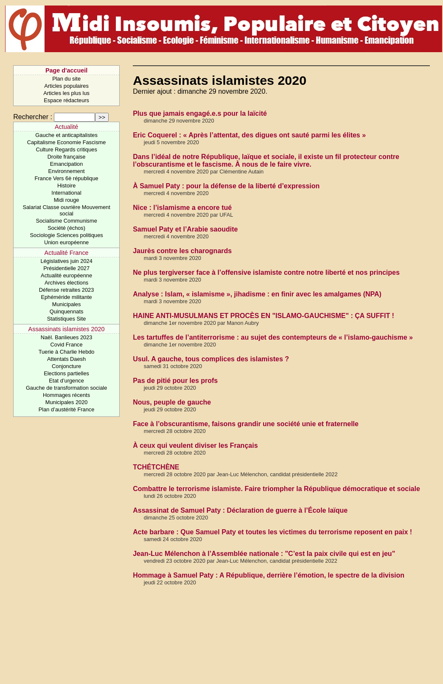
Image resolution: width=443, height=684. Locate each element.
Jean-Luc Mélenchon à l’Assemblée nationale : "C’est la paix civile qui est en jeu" (264, 553)
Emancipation (66, 164)
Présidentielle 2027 (66, 268)
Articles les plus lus (66, 93)
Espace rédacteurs (66, 100)
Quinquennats (67, 311)
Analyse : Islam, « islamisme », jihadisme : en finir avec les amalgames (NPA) (257, 294)
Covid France (66, 344)
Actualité (66, 126)
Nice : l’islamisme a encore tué (182, 207)
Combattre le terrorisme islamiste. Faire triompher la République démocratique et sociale (276, 488)
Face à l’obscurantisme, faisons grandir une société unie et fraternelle (246, 423)
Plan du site (66, 78)
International (66, 193)
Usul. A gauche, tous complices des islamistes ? (211, 359)
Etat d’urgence (66, 380)
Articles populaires (66, 86)
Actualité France (67, 252)
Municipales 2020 (66, 402)
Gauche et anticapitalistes (66, 135)
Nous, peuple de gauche (172, 402)
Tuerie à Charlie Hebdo (67, 352)
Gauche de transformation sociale (66, 388)
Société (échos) (66, 228)
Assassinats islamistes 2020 (66, 329)
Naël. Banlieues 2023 (67, 337)
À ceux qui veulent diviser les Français (195, 445)
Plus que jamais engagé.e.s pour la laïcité (200, 113)
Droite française (67, 157)
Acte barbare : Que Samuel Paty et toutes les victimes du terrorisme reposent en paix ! (272, 532)
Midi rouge (66, 200)
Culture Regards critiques (66, 149)
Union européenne (66, 242)
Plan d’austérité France (67, 409)
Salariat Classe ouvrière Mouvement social (66, 210)
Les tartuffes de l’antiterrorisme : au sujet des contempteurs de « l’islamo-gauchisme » (273, 337)
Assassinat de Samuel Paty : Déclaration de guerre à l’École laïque (240, 510)
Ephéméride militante (66, 297)
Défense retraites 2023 (66, 290)
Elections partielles (66, 373)
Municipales (66, 304)
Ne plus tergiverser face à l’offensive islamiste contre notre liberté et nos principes (266, 272)
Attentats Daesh (66, 359)
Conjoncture (66, 366)
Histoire (66, 185)
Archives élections (66, 282)
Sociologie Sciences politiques (66, 235)
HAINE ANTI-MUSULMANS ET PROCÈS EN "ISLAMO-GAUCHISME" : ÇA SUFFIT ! (263, 315)
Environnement (66, 171)
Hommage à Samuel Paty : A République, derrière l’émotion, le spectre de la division (268, 575)
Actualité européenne (66, 275)
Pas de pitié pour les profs (175, 380)
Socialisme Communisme (66, 221)
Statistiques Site (66, 318)
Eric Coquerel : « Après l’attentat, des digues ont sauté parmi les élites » (249, 135)
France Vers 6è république (66, 178)
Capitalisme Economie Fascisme (66, 142)
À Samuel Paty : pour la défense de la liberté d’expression (226, 186)
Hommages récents (66, 395)
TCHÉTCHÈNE (156, 467)
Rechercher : (32, 116)
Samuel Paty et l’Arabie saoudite (185, 229)
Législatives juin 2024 (66, 261)
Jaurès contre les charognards (182, 250)
